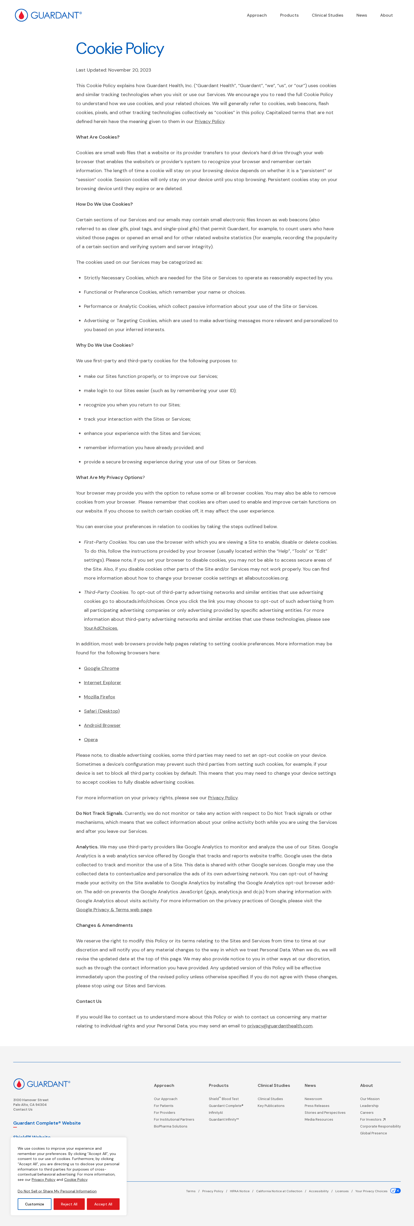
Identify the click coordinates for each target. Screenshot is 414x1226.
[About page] (386, 15)
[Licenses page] (345, 1191)
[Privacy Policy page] (216, 1191)
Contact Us (22, 1109)
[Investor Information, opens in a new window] (380, 1120)
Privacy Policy (43, 1179)
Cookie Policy (75, 1179)
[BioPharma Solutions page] (174, 1127)
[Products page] (289, 15)
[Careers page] (380, 1114)
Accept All (103, 1204)
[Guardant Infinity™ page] (226, 1120)
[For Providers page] (174, 1114)
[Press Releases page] (325, 1107)
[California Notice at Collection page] (282, 1191)
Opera (91, 739)
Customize (34, 1204)
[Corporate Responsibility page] (380, 1127)
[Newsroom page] (325, 1100)
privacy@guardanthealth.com (280, 1026)
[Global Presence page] (380, 1134)
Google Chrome (101, 668)
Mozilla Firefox (99, 697)
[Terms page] (194, 1191)
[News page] (362, 15)
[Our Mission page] (380, 1100)
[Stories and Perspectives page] (325, 1114)
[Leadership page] (380, 1107)
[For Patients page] (174, 1107)
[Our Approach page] (174, 1100)
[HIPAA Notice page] (243, 1191)
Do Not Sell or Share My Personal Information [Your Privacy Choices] (57, 1191)
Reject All (69, 1204)
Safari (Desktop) (102, 711)
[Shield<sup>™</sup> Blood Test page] (226, 1100)
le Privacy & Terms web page (120, 909)
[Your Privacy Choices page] (378, 1191)
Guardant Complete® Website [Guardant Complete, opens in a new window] (47, 1123)
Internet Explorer (102, 682)
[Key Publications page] (274, 1107)
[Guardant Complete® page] (226, 1107)
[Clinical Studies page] (327, 15)
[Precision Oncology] (257, 15)
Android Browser (102, 725)
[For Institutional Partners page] (174, 1120)
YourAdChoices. (101, 628)
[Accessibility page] (322, 1191)
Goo (81, 909)
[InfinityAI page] (226, 1114)
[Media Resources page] (325, 1120)
